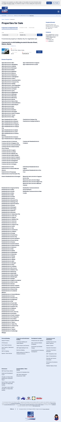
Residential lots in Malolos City (10, 269)
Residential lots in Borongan (9, 208)
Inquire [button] (39, 51)
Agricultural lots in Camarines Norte (11, 80)
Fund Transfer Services (7, 345)
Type (3, 32)
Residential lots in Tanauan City (10, 325)
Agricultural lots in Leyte (8, 90)
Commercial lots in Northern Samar (11, 158)
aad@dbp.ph (50, 41)
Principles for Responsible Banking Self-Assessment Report (7, 378)
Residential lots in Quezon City (10, 306)
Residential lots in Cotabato (9, 231)
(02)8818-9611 (49, 35)
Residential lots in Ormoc (8, 296)
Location (21, 32)
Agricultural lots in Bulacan (9, 73)
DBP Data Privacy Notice (7, 371)
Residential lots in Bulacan (8, 210)
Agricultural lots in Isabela (8, 83)
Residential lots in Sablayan (9, 308)
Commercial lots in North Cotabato (11, 157)
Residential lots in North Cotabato (10, 285)
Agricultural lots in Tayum (8, 115)
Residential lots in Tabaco (8, 322)
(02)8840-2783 (52, 37)
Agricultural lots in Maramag (9, 97)
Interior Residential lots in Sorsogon (11, 176)
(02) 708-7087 (53, 403)
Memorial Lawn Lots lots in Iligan (31, 180)
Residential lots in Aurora (8, 198)
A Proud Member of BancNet (39, 398)
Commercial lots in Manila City (10, 153)
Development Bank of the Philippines (5, 9)
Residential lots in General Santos (10, 245)
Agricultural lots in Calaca (8, 78)
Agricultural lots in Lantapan (9, 88)
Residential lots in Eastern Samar (10, 243)
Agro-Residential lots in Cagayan (10, 124)
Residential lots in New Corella (9, 282)
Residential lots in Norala (8, 283)
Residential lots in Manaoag (9, 271)
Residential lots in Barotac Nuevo (10, 203)
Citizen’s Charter (49, 345)
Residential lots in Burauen (9, 212)
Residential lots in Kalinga (8, 256)
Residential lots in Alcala (8, 191)
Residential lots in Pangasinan (9, 299)
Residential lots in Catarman (9, 221)
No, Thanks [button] (55, 2)
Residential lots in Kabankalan (9, 252)
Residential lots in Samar (8, 310)
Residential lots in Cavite (8, 226)
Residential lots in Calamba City (10, 219)
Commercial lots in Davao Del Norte (11, 145)
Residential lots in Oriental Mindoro (11, 294)
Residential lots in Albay (8, 189)
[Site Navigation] (58, 11)
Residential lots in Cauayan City (10, 224)
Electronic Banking (20, 350)
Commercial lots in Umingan (9, 164)
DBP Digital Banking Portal (22, 347)
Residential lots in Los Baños (9, 266)
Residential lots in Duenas (8, 242)
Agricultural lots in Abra (8, 62)
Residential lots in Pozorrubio (9, 303)
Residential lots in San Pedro (9, 313)
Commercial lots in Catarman (9, 141)
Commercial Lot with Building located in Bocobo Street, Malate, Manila (19, 43)
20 (56, 34)
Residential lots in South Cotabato (10, 315)
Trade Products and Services (23, 345)
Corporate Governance (51, 347)
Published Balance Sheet (51, 365)
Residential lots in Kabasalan (9, 254)
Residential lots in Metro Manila (10, 275)
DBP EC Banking (5, 351)
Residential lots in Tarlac (8, 327)
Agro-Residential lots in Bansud (10, 121)
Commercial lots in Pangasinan (10, 160)
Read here (32, 15)
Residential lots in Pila (7, 301)
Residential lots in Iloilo (8, 249)
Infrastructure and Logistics (37, 340)
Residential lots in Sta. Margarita (10, 317)
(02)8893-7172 (49, 38)
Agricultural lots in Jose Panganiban (11, 85)
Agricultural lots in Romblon (9, 109)
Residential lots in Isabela (8, 250)
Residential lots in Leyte (8, 261)
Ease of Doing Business (51, 356)
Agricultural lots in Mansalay (9, 95)
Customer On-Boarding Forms (23, 372)
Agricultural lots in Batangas (9, 68)
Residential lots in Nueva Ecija (9, 289)
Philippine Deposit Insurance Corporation (33, 398)
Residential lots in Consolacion (10, 229)
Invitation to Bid (23, 27)
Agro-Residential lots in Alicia (9, 119)
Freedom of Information (18, 398)
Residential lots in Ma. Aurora (9, 268)
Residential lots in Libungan (9, 262)
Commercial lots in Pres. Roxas (10, 162)
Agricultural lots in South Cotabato (11, 113)
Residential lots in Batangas (9, 207)
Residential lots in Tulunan (8, 329)
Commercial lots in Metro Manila (10, 155)
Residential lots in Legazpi (8, 259)
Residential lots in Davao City (9, 236)
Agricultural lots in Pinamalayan (10, 104)
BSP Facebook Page (36, 405)
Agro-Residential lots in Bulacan (10, 123)
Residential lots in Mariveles (9, 273)
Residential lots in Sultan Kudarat (10, 320)
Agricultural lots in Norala (8, 99)
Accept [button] (49, 2)
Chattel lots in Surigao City (30, 119)
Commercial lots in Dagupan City (10, 143)
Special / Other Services (7, 353)
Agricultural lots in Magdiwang (10, 92)
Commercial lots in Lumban (9, 151)
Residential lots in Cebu (8, 228)
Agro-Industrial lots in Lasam (30, 64)
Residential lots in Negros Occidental (11, 280)
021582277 (54, 404)
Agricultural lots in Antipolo (9, 66)
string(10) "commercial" (10, 35)
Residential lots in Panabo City (9, 297)
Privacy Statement (46, 409)
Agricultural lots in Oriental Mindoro (11, 102)
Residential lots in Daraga (8, 233)
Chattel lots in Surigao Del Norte (31, 121)
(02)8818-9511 (51, 34)
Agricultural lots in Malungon (9, 94)
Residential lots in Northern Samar (11, 287)
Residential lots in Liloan (8, 264)
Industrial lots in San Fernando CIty (11, 173)
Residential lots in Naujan (8, 278)
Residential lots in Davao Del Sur (10, 240)
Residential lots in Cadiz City (9, 215)
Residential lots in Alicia (8, 193)
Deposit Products (5, 340)
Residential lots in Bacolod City (10, 200)
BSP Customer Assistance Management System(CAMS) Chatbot (31, 404)
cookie (4, 3)
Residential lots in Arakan (8, 196)
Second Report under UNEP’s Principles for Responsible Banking (8, 383)
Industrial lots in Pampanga (9, 172)
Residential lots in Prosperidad (10, 304)
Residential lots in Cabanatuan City (11, 214)
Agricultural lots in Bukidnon (9, 71)
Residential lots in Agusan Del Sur (10, 187)
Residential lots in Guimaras (9, 247)
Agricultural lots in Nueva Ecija (10, 101)
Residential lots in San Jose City (10, 311)
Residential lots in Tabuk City (9, 324)
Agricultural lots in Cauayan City (10, 82)
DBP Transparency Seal (51, 353)
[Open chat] (56, 417)
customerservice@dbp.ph (15, 403)
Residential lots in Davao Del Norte (11, 238)
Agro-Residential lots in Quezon (10, 137)
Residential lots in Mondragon (9, 276)
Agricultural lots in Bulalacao (9, 75)
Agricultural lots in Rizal (8, 106)
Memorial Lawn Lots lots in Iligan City (32, 181)
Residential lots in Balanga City (10, 201)
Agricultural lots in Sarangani (9, 111)
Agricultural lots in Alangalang (10, 64)
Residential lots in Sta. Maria (9, 318)
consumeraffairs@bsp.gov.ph (9, 404)
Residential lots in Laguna (8, 257)
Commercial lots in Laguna (9, 150)
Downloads (31, 27)
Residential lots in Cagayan (9, 217)
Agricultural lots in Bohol (8, 69)
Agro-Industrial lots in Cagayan (31, 62)
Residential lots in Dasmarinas (9, 235)
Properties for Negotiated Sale (10, 27)
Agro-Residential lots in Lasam (10, 131)
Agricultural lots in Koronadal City (10, 87)
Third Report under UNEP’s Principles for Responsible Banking (7, 389)
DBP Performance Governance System (28, 398)
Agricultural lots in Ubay (8, 116)
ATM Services (5, 342)
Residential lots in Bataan (8, 205)
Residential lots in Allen (8, 194)
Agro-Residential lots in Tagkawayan (11, 138)
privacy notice (11, 3)
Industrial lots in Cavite (8, 166)
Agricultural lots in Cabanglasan (10, 76)
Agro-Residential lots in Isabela (10, 130)
